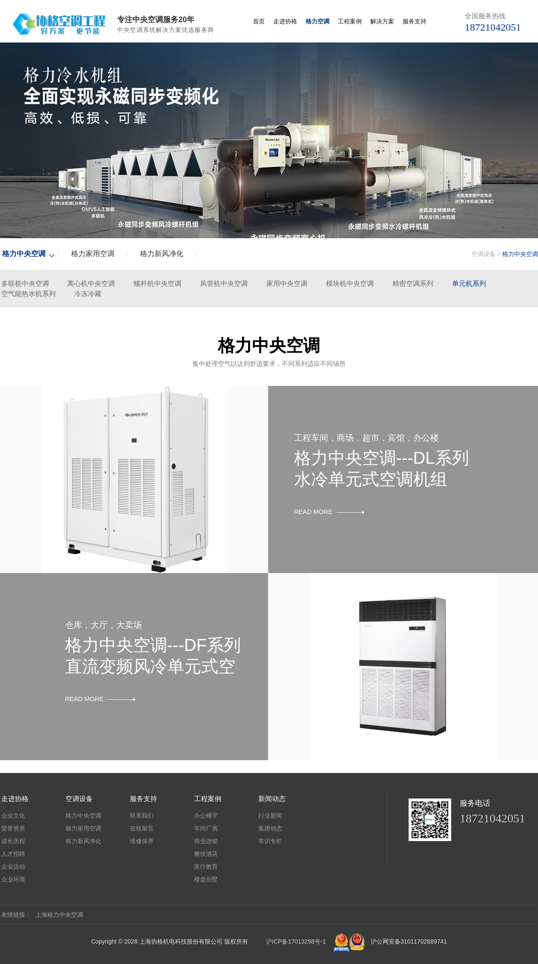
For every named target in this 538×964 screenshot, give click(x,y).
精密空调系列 (412, 283)
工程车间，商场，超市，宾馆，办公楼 (366, 437)
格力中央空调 (24, 254)
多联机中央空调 (25, 283)
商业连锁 (206, 841)
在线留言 (142, 828)
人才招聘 (13, 853)
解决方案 (382, 21)
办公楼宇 (206, 815)
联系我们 (142, 815)
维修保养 (142, 841)
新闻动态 (272, 798)
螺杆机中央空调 (157, 283)
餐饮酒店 (206, 853)
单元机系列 (469, 283)
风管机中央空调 (224, 283)
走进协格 (285, 21)
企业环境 (13, 879)
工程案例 (350, 21)
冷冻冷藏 (87, 293)
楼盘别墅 (206, 879)
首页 (259, 21)
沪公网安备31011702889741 (409, 941)
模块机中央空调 (350, 283)
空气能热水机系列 (28, 293)
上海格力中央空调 (59, 914)
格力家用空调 (92, 254)
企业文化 (13, 815)
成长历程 (13, 841)
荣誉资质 (13, 828)
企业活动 (13, 866)
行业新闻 (270, 815)
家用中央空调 (286, 283)
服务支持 (414, 21)
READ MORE (329, 511)
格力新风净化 (161, 254)
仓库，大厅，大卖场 (103, 625)
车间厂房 (206, 828)
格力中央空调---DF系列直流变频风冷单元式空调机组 (153, 666)
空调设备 (483, 254)
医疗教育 (206, 866)
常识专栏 (270, 841)
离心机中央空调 (91, 283)
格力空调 (317, 21)
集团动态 (270, 828)
